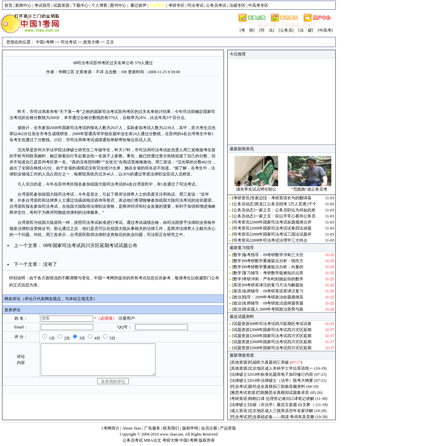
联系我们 (171, 428)
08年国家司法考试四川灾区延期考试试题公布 (90, 245)
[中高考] (325, 30)
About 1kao (132, 428)
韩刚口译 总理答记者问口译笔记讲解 (281, 398)
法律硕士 (239, 374)
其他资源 (239, 362)
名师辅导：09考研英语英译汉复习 (273, 291)
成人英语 (239, 410)
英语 (237, 285)
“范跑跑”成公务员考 (309, 189)
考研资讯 (241, 198)
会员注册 (209, 428)
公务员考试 (216, 5)
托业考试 (239, 386)
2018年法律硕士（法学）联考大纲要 (280, 380)
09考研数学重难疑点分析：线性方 (273, 260)
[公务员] (286, 30)
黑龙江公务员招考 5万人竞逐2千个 (286, 204)
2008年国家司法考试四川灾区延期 (281, 329)
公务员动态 (243, 204)
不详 (100, 72)
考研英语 (239, 398)
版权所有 (207, 440)
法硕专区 (237, 5)
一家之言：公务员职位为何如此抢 (285, 210)
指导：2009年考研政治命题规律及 (273, 297)
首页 (8, 5)
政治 (237, 297)
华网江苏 (66, 72)
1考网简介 (110, 428)
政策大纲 (91, 42)
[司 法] (266, 30)
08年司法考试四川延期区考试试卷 (281, 323)
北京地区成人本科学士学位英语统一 (280, 368)
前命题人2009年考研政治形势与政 (273, 309)
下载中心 (80, 5)
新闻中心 (23, 5)
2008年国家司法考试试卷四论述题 (281, 228)
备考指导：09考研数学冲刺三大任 (273, 254)
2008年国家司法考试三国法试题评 (281, 234)
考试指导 (42, 5)
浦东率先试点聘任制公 (256, 189)
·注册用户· (127, 318)
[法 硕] (305, 30)
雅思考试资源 (243, 392)
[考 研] (247, 30)
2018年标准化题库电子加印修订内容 (280, 374)
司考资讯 (241, 222)
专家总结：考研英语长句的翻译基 (281, 198)
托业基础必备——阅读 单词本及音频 (281, 416)
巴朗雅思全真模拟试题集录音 (283, 392)
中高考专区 (258, 5)
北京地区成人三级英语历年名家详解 (280, 410)
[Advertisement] (113, 92)
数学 (237, 254)
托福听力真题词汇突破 (268, 362)
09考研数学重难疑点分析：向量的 (273, 267)
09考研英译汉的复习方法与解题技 (273, 285)
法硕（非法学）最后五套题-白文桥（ (281, 404)
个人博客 (99, 5)
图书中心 (118, 5)
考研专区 (176, 5)
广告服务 (152, 428)
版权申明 (190, 428)
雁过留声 (138, 5)
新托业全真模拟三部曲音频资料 (276, 386)
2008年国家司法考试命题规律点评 (281, 222)
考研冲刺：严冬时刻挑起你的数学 (273, 279)
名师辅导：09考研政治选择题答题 (273, 303)
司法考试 (195, 5)
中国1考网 (45, 42)
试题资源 (61, 5)
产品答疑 (228, 428)
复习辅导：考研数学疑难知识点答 (273, 273)
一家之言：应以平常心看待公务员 (285, 216)
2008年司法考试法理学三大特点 (279, 240)
